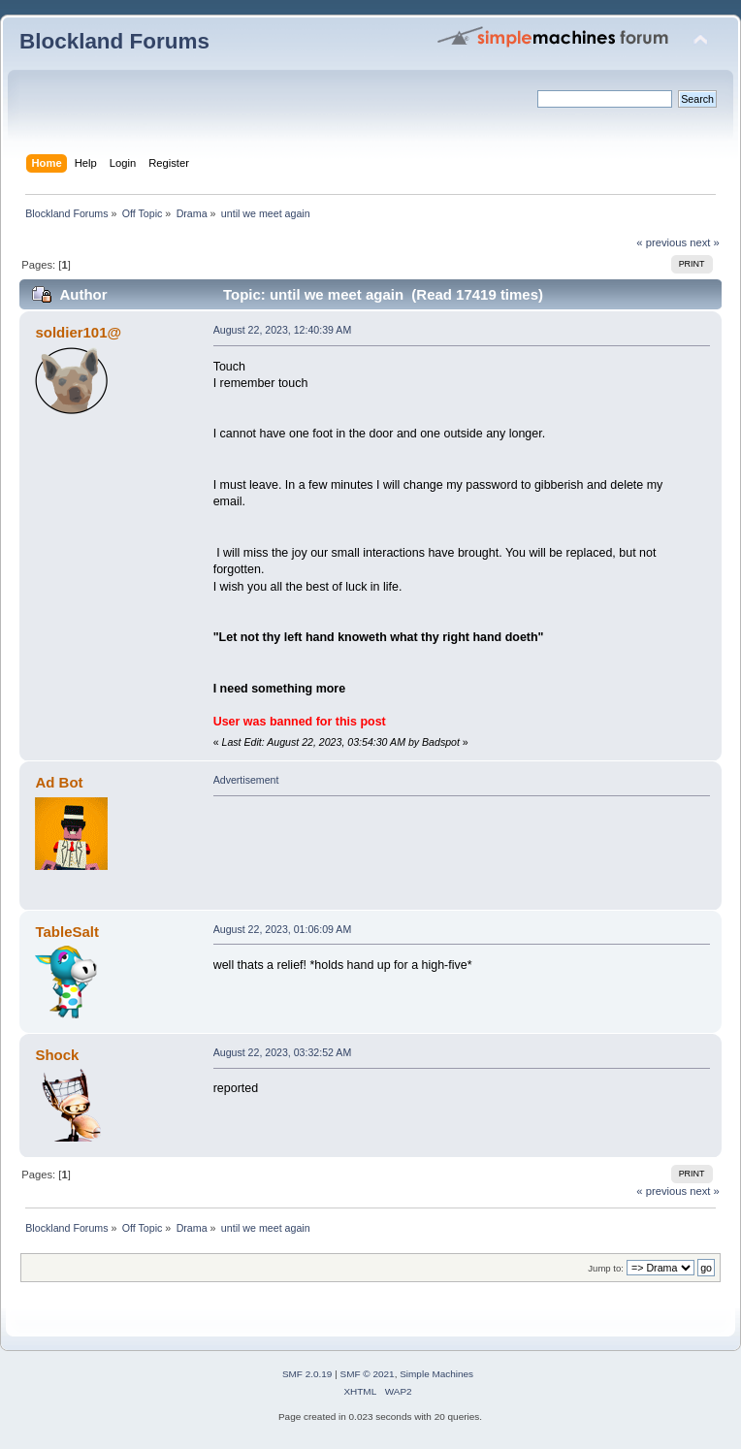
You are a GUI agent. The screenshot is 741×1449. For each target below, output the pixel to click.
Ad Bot (58, 782)
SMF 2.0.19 (307, 1373)
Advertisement (246, 780)
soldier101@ (78, 332)
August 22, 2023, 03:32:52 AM (282, 1052)
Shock (57, 1054)
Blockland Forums (114, 41)
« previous (661, 242)
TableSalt (66, 931)
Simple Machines (436, 1373)
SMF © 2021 (367, 1373)
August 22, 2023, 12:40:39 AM (282, 330)
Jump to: (606, 1268)
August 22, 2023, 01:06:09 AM (282, 929)
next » (705, 242)
